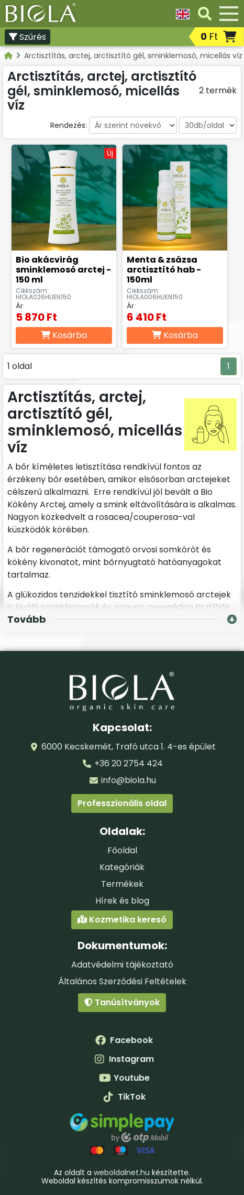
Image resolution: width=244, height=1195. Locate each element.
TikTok (124, 1097)
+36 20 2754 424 (128, 763)
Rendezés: (68, 125)
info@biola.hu (128, 780)
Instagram (124, 1059)
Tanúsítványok (122, 1002)
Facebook (124, 1040)
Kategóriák (122, 867)
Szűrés (27, 37)
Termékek (122, 884)
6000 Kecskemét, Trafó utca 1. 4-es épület (128, 747)
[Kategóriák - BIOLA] (9, 55)
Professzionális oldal (122, 803)
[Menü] (228, 13)
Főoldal (122, 850)
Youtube (124, 1078)
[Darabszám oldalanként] (208, 125)
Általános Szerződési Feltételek (122, 981)
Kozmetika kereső (122, 920)
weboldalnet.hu (122, 1172)
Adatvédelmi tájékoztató (122, 965)
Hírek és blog (122, 901)
